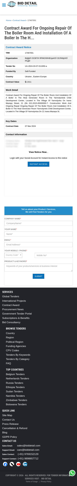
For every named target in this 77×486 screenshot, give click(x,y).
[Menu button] (4, 4)
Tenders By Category (17, 359)
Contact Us (8, 419)
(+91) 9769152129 (28, 454)
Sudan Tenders (14, 391)
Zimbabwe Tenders (16, 400)
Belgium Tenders (15, 374)
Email (7, 240)
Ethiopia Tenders (15, 387)
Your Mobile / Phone (15, 250)
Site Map (7, 415)
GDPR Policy (9, 437)
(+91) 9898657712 (28, 458)
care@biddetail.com (28, 449)
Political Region (14, 342)
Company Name (12, 219)
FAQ (8, 363)
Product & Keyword (15, 261)
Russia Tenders (14, 383)
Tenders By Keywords (18, 354)
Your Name (10, 229)
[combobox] (13, 255)
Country (10, 333)
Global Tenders (10, 296)
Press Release (10, 424)
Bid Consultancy (11, 322)
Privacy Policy (46, 481)
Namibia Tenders (15, 396)
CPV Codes (12, 350)
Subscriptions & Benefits (15, 318)
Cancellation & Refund (14, 428)
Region (10, 337)
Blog (4, 432)
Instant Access (38, 164)
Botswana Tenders (16, 404)
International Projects (14, 300)
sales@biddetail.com (28, 445)
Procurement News (13, 309)
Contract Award (10, 305)
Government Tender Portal (17, 313)
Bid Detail (46, 478)
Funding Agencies (16, 346)
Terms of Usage (32, 481)
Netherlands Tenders (17, 378)
